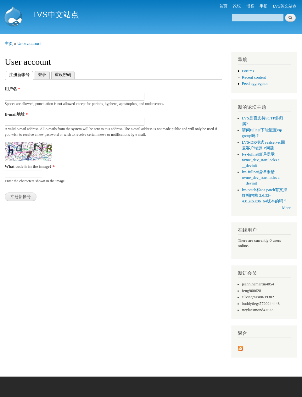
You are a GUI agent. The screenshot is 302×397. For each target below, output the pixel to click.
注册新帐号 (21, 74)
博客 (250, 6)
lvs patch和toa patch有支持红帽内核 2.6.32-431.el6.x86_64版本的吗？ (265, 195)
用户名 (12, 88)
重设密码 (63, 74)
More (286, 208)
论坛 (237, 6)
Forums (248, 71)
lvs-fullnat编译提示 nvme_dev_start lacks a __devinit (261, 160)
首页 (223, 6)
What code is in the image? (30, 166)
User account (29, 43)
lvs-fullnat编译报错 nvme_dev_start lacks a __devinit (261, 177)
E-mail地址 (16, 114)
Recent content (254, 77)
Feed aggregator (255, 83)
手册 (264, 6)
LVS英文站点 (285, 6)
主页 (9, 43)
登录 (42, 74)
